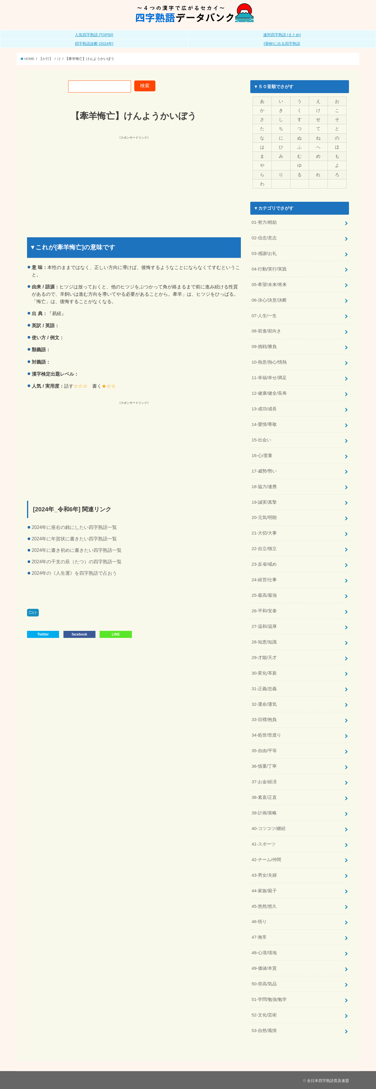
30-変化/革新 (264, 672)
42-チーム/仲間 (266, 859)
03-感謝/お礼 (264, 253)
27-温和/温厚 (264, 626)
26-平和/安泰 (264, 610)
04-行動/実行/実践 (269, 268)
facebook (79, 634)
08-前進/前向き (266, 331)
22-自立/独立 (264, 548)
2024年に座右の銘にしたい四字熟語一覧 (74, 527)
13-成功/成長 (264, 408)
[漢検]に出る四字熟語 (282, 43)
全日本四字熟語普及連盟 (328, 1080)
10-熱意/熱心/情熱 (269, 362)
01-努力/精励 (264, 222)
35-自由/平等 (264, 750)
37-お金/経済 (264, 781)
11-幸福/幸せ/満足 (269, 377)
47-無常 (258, 937)
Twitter (42, 634)
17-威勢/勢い (264, 470)
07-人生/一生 (264, 315)
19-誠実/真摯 (264, 502)
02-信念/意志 (264, 238)
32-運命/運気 (264, 703)
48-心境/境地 (264, 952)
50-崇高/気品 (264, 983)
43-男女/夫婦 (264, 874)
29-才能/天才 (264, 657)
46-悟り (258, 921)
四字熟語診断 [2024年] (94, 43)
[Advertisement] (81, 181)
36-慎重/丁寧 (264, 766)
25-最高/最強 (264, 595)
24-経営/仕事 (264, 579)
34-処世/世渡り (266, 734)
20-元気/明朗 (264, 517)
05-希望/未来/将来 (269, 284)
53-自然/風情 (264, 1030)
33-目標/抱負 (264, 719)
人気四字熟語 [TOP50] (94, 35)
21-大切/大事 (264, 532)
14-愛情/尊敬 (264, 424)
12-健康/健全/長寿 (269, 393)
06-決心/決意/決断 (269, 300)
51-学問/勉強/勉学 (269, 998)
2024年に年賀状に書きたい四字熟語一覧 (74, 538)
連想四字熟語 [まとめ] (282, 35)
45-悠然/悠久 (264, 905)
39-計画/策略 (264, 812)
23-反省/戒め (264, 564)
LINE (116, 634)
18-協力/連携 (264, 486)
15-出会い (261, 439)
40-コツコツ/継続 (268, 828)
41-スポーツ (263, 843)
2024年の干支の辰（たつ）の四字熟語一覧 (77, 561)
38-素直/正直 (264, 797)
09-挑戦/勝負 (264, 346)
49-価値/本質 (264, 967)
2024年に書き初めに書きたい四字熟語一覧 (77, 550)
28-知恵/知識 (264, 641)
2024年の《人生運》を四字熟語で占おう (74, 573)
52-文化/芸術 (264, 1014)
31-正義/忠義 (264, 688)
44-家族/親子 (264, 890)
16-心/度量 (261, 455)
